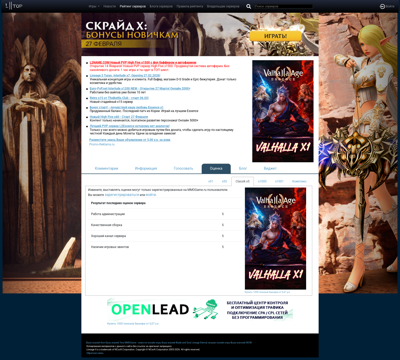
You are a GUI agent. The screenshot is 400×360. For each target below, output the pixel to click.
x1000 (262, 181)
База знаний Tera (115, 342)
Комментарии (106, 168)
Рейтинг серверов (133, 6)
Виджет (270, 168)
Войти (387, 6)
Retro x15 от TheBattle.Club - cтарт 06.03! (119, 98)
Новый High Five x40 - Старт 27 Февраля (119, 117)
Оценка (216, 168)
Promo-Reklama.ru (102, 144)
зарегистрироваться (122, 195)
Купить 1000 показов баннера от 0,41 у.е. (268, 292)
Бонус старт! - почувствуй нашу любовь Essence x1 (127, 107)
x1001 (279, 181)
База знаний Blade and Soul (176, 342)
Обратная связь (95, 353)
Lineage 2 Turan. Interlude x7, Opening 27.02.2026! (125, 75)
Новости (110, 6)
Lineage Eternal (199, 342)
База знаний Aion (95, 342)
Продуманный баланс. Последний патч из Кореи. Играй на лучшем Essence (144, 111)
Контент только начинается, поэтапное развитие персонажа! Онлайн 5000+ (144, 120)
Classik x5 (242, 181)
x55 (224, 181)
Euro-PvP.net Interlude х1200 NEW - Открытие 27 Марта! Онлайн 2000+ (140, 88)
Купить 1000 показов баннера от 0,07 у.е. (133, 323)
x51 (210, 181)
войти (151, 195)
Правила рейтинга (190, 6)
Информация (146, 168)
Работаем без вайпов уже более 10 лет (118, 92)
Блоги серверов (161, 6)
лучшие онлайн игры (219, 342)
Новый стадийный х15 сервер (111, 102)
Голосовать (183, 168)
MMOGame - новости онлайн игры (143, 342)
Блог (243, 168)
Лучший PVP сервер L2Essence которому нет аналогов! (130, 126)
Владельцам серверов (223, 6)
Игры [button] (93, 6)
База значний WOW (241, 342)
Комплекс (299, 181)
